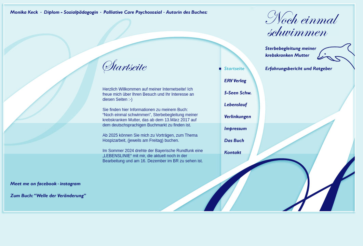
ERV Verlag (239, 81)
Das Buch (239, 140)
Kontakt (239, 152)
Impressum (239, 128)
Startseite (239, 69)
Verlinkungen (239, 116)
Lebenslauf (239, 104)
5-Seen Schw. (239, 92)
